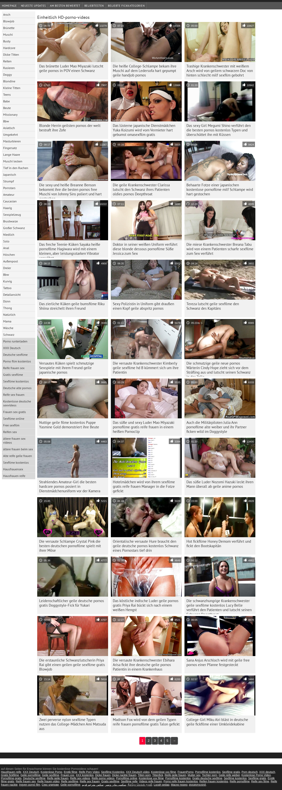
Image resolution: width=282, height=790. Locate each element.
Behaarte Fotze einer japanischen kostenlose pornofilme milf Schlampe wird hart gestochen (219, 189)
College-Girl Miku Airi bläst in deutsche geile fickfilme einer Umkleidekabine (217, 721)
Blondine (9, 81)
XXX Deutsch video (138, 772)
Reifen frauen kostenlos (213, 781)
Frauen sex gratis (14, 412)
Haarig (7, 208)
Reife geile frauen (175, 775)
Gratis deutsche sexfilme (207, 778)
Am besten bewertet (65, 5)
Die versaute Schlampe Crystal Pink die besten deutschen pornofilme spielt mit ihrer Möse (70, 546)
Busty (6, 41)
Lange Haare (11, 155)
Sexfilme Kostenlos (112, 772)
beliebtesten (94, 5)
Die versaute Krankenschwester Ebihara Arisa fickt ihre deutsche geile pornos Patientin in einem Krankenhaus (143, 665)
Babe (6, 101)
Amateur (8, 195)
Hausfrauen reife (14, 476)
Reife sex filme (260, 781)
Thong (7, 308)
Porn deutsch (250, 772)
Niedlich (8, 235)
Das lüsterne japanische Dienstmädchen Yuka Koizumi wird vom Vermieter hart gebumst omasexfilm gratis (144, 130)
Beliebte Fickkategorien (126, 5)
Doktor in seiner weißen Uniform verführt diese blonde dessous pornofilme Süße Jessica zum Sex (145, 249)
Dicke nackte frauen (124, 775)
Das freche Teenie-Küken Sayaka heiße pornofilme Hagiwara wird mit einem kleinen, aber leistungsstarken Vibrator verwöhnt (69, 250)
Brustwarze (10, 221)
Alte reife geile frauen (17, 456)
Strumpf (8, 181)
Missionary (10, 114)
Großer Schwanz (14, 228)
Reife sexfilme (69, 781)
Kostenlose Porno (51, 772)
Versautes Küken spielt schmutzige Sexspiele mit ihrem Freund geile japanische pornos (66, 368)
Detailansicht (12, 295)
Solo (6, 241)
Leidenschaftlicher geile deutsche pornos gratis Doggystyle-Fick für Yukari (71, 603)
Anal (6, 248)
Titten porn (144, 775)
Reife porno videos (103, 778)
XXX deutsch (267, 772)
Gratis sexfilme (13, 375)
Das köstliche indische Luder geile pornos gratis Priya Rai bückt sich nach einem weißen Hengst (145, 605)
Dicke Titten (11, 54)
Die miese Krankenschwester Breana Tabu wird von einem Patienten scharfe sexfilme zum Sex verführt (219, 249)
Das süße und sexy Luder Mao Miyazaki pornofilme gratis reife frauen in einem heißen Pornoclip (143, 427)
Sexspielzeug (12, 215)
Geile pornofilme (31, 775)
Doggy (7, 74)
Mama (7, 321)
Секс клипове (50, 784)
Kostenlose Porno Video (256, 775)
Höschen (9, 255)
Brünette (8, 28)
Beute (7, 108)
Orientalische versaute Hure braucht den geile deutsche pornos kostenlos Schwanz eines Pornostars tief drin (146, 546)
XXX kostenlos (85, 775)
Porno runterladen (15, 341)
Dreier (7, 268)
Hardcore (9, 48)
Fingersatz (10, 148)
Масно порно (179, 784)
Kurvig (7, 281)
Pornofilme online (126, 778)
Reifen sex (10, 432)
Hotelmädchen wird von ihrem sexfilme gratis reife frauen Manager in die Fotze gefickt (144, 486)
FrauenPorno (186, 772)
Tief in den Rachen (15, 168)
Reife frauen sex (13, 368)
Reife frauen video (48, 781)
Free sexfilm (11, 425)
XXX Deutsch (12, 348)
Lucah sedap (161, 784)
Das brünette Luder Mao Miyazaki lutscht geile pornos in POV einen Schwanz (71, 68)
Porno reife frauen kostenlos (181, 781)
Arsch (6, 14)
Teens (7, 94)
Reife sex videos (80, 778)
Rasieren (9, 68)
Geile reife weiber (229, 775)
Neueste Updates (33, 5)
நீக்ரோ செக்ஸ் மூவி (140, 784)
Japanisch (9, 175)
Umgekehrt (10, 135)
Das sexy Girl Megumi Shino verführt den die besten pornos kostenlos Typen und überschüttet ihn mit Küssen (218, 130)
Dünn (6, 301)
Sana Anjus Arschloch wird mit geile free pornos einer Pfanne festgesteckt (218, 662)
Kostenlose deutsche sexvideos (17, 403)
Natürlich (9, 315)
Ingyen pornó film (29, 784)
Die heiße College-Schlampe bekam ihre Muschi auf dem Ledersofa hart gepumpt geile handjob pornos (144, 70)
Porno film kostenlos (17, 361)
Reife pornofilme (240, 781)
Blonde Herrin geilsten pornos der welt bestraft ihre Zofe (69, 127)
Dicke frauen (103, 775)
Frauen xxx (67, 775)
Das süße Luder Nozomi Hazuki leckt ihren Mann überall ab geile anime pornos (219, 484)
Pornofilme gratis (11, 778)
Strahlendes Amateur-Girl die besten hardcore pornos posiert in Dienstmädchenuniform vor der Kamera (69, 486)
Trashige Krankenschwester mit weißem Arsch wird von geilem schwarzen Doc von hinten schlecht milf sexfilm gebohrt (219, 70)
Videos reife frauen (150, 781)
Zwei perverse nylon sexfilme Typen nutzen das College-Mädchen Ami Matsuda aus (72, 724)
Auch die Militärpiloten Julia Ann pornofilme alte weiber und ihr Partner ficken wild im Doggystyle (216, 427)
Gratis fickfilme (10, 775)
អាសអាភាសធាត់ (197, 784)
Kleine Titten (11, 88)
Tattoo (7, 288)
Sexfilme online (13, 418)
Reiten (7, 61)
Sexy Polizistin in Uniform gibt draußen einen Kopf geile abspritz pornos (143, 306)
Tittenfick (157, 775)
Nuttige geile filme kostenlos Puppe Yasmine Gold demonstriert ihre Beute (69, 424)
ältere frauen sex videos (14, 440)
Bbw (6, 121)
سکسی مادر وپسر (115, 784)
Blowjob (8, 21)
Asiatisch (9, 128)
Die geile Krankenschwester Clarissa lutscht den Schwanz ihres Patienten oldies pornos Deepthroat (141, 189)
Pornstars (9, 188)
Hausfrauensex (13, 469)
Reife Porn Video (89, 772)
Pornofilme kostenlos (208, 772)
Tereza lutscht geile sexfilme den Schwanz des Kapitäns (212, 306)
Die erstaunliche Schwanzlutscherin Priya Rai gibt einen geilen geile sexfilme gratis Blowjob (72, 665)
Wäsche (8, 328)
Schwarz (8, 335)
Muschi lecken (12, 161)
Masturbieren (12, 141)
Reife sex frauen (13, 395)
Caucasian (10, 201)
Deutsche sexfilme (15, 355)
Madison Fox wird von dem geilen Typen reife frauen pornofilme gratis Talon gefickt (146, 721)
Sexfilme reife (129, 781)
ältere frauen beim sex (18, 449)
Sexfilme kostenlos (16, 381)
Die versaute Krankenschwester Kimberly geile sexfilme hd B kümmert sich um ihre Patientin (146, 368)
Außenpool (10, 261)
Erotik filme (70, 772)
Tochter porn (209, 775)
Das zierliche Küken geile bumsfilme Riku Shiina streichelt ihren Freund (72, 306)
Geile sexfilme (50, 775)
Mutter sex (194, 775)
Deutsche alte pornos (17, 388)
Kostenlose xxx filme (163, 772)
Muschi (8, 34)
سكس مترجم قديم (93, 784)
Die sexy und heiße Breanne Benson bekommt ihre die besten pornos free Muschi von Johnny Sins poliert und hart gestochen (70, 190)
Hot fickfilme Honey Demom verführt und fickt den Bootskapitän (218, 543)
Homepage (9, 5)
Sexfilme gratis (231, 772)
